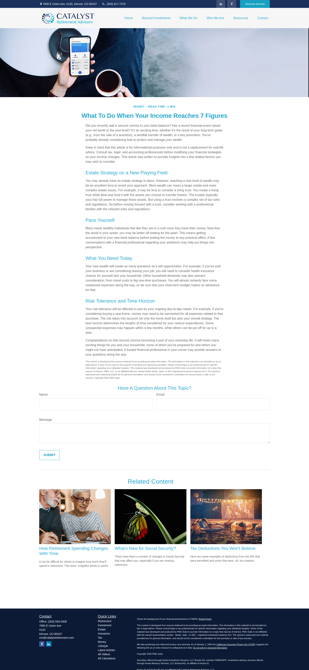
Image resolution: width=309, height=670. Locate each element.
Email (160, 394)
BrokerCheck (205, 619)
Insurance (104, 633)
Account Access (255, 4)
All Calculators (106, 658)
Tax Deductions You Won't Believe (223, 548)
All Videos (104, 654)
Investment (104, 625)
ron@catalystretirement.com (56, 637)
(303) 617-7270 (114, 4)
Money (102, 641)
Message (45, 419)
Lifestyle (103, 646)
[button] (129, 18)
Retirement (104, 621)
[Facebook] (231, 4)
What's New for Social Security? (145, 548)
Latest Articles (106, 650)
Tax (100, 637)
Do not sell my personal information (210, 648)
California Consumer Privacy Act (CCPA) (235, 644)
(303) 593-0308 (57, 621)
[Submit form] (49, 455)
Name (43, 394)
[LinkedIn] (220, 4)
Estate (102, 629)
